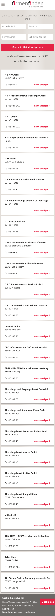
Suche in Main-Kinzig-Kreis (27, 47)
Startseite (7, 15)
